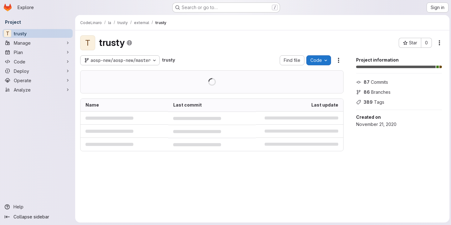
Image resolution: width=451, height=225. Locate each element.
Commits (371, 82)
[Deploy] (38, 71)
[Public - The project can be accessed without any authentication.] (129, 42)
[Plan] (38, 52)
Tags (369, 102)
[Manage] (38, 42)
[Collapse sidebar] (38, 216)
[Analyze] (38, 89)
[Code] (38, 61)
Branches (372, 92)
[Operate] (38, 80)
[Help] (38, 206)
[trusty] (38, 33)
